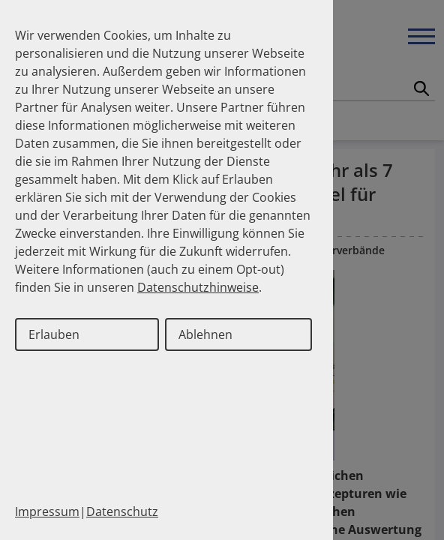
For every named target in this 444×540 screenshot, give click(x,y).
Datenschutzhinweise (198, 287)
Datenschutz (122, 511)
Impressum (47, 511)
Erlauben (54, 334)
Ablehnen (205, 334)
